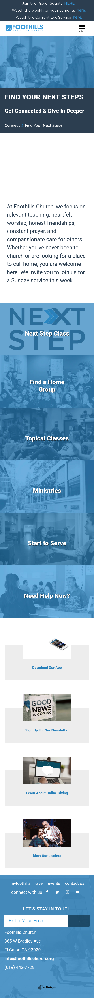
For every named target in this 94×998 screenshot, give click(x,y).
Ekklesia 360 (47, 987)
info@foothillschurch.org (29, 958)
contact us (74, 883)
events (54, 883)
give (39, 883)
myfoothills (20, 883)
